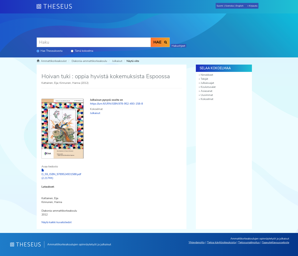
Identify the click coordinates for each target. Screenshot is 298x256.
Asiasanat (206, 91)
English (239, 5)
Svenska (229, 5)
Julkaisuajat (207, 83)
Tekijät (204, 79)
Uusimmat (207, 95)
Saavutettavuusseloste (275, 242)
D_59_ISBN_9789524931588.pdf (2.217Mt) (61, 174)
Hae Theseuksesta (49, 51)
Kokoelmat (207, 99)
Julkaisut (117, 61)
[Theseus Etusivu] (56, 6)
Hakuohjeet (178, 46)
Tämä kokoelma (82, 51)
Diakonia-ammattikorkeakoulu (89, 61)
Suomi (220, 5)
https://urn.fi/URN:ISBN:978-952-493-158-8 (116, 104)
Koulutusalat (208, 87)
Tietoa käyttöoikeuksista (221, 242)
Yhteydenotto (197, 242)
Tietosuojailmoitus (249, 242)
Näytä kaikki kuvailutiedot (56, 222)
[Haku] (94, 42)
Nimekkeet (207, 75)
